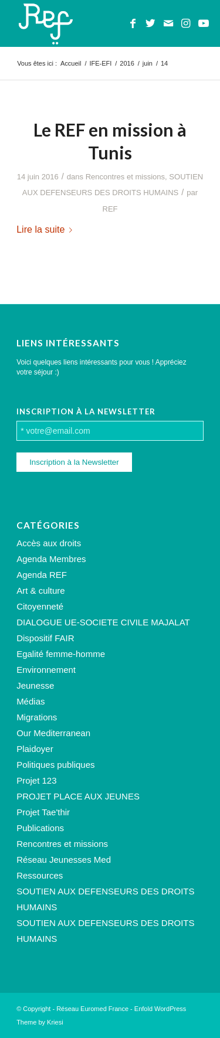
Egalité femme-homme (60, 654)
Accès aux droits (48, 543)
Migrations (36, 717)
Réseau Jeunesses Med (63, 860)
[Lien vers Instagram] (186, 23)
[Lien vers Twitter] (151, 23)
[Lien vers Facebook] (133, 23)
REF (109, 209)
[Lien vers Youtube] (203, 23)
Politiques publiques (55, 765)
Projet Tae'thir (43, 812)
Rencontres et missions (125, 176)
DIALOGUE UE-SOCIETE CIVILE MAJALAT (103, 622)
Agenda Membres (51, 559)
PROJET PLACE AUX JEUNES (78, 796)
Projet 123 (36, 780)
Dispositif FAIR (45, 638)
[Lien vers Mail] (168, 23)
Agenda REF (41, 575)
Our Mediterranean (53, 733)
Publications (40, 828)
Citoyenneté (39, 606)
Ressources (39, 875)
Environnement (46, 670)
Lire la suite (46, 229)
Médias (30, 701)
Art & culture (40, 590)
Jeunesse (35, 685)
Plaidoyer (34, 749)
